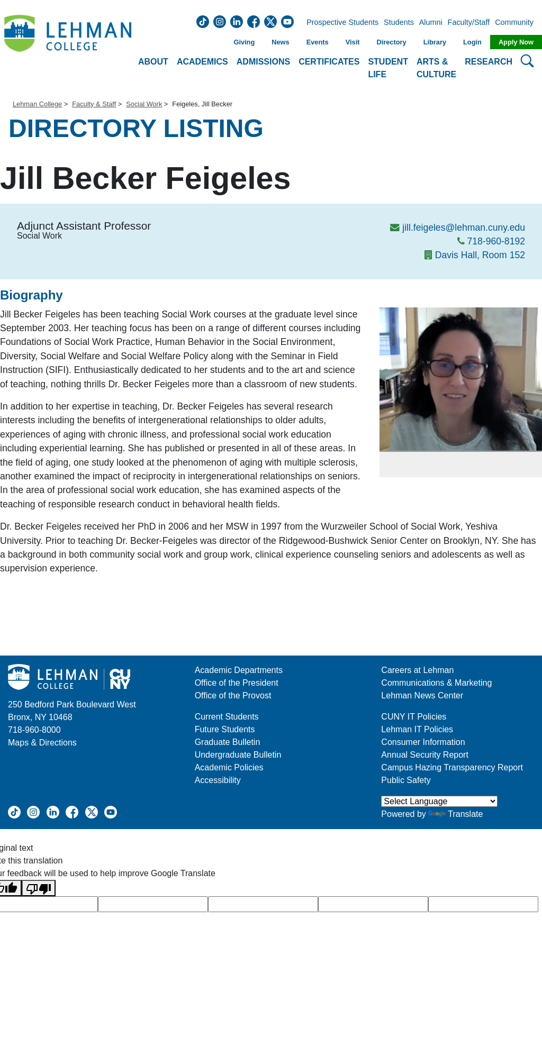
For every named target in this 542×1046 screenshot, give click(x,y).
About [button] (153, 61)
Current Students (227, 716)
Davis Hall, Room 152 (480, 255)
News (280, 42)
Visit (353, 42)
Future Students (225, 729)
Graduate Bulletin (227, 742)
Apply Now (516, 42)
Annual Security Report (424, 754)
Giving (244, 42)
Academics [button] (202, 61)
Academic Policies (229, 767)
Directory (391, 42)
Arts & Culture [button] (436, 68)
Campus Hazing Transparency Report (452, 767)
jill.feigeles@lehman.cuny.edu (463, 227)
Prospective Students (339, 23)
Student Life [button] (388, 68)
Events (317, 42)
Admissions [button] (263, 61)
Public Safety (405, 780)
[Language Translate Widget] (439, 801)
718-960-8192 (496, 241)
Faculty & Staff (94, 104)
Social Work (144, 104)
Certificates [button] (329, 61)
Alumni (431, 23)
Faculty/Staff (469, 23)
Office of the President (236, 682)
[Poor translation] (39, 888)
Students (399, 23)
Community (517, 23)
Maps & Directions (42, 742)
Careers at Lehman (417, 670)
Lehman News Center (422, 695)
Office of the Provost (233, 695)
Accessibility (218, 780)
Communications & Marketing (436, 682)
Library (434, 42)
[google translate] (153, 904)
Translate (455, 813)
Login (472, 42)
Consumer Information (423, 742)
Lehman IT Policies (417, 729)
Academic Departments (239, 670)
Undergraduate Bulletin (238, 754)
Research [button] (488, 61)
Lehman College (37, 104)
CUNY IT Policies (413, 716)
